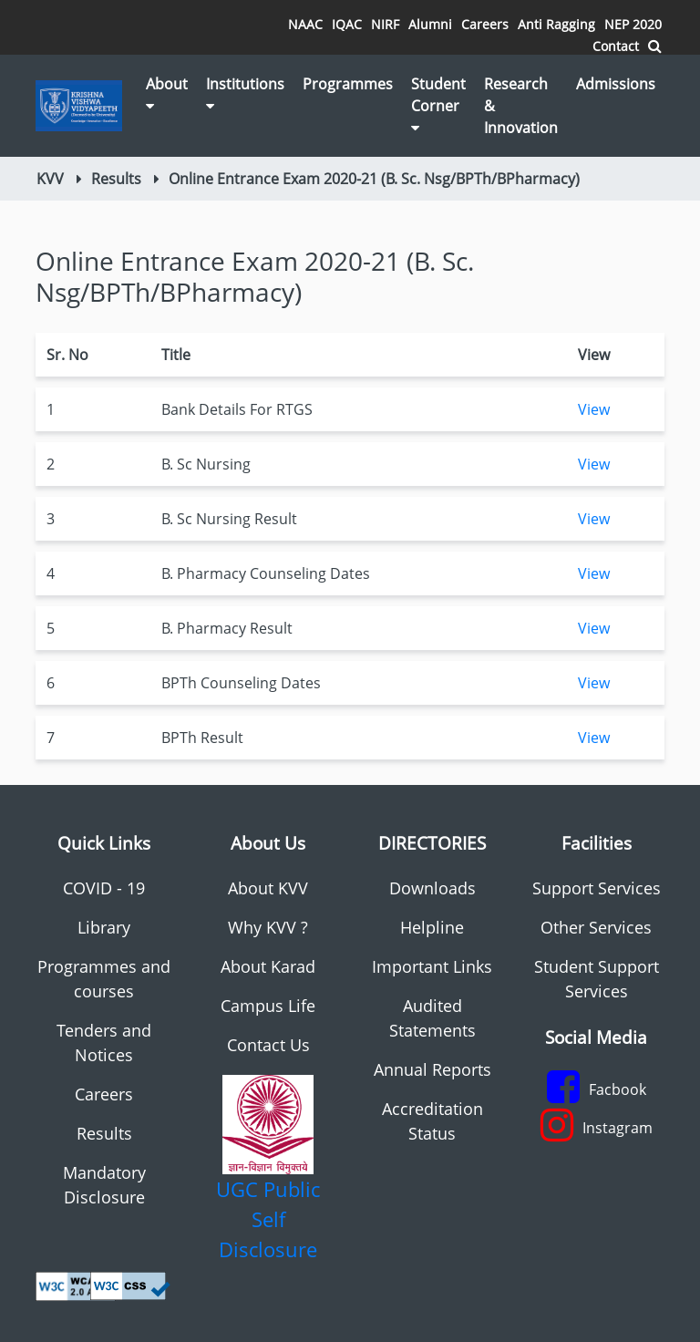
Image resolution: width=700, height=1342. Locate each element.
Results (116, 179)
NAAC (305, 24)
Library (103, 927)
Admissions (615, 84)
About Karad (268, 966)
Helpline (432, 927)
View (594, 409)
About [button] (167, 93)
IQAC (347, 24)
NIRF (385, 24)
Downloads (432, 888)
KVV (50, 179)
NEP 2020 (633, 24)
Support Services (596, 888)
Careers (485, 24)
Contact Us (268, 1045)
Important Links (432, 966)
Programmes (348, 84)
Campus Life (268, 1006)
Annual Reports (432, 1069)
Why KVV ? (268, 927)
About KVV (268, 888)
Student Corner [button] (438, 104)
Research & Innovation (521, 106)
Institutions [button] (245, 93)
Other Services (596, 927)
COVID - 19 (104, 888)
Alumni (430, 24)
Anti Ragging (556, 24)
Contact (615, 46)
